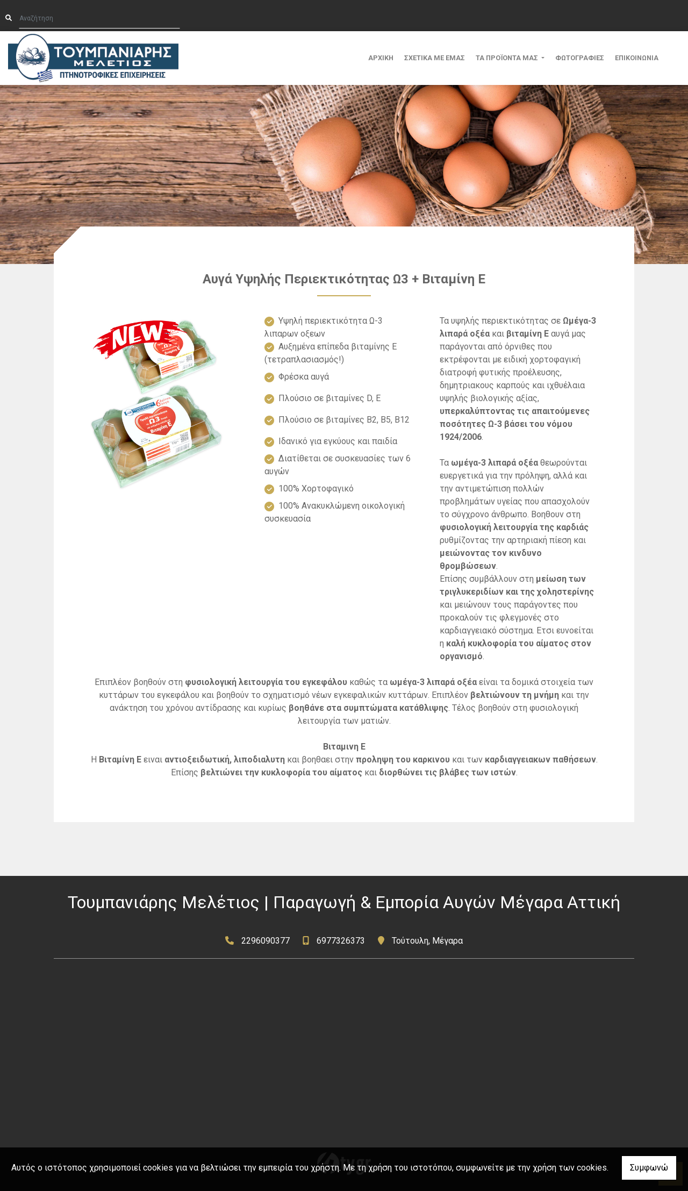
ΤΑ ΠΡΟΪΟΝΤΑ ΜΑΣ (508, 58)
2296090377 (265, 941)
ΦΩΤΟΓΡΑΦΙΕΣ (579, 58)
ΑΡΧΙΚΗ (380, 58)
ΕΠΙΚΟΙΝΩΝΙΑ (636, 58)
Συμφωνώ (649, 1168)
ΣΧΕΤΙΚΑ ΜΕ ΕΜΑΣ (434, 58)
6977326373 (341, 941)
